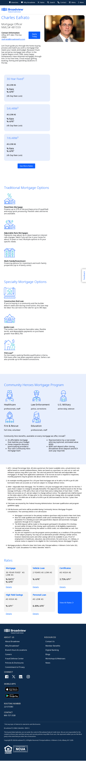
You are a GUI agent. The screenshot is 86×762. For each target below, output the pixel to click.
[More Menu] (72, 2)
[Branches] (13, 2)
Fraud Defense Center (14, 659)
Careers (8, 655)
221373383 (8, 708)
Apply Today (34, 35)
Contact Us (50, 642)
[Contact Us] (61, 2)
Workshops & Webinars (55, 659)
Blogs (47, 655)
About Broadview (12, 642)
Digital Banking (52, 651)
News (47, 664)
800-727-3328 (9, 716)
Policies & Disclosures (14, 664)
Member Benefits (52, 647)
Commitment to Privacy (15, 668)
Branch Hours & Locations (16, 651)
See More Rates (26, 166)
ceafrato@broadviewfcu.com (13, 39)
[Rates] (41, 2)
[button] (51, 2)
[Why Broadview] (28, 2)
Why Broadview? (12, 647)
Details (9, 587)
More (81, 2)
